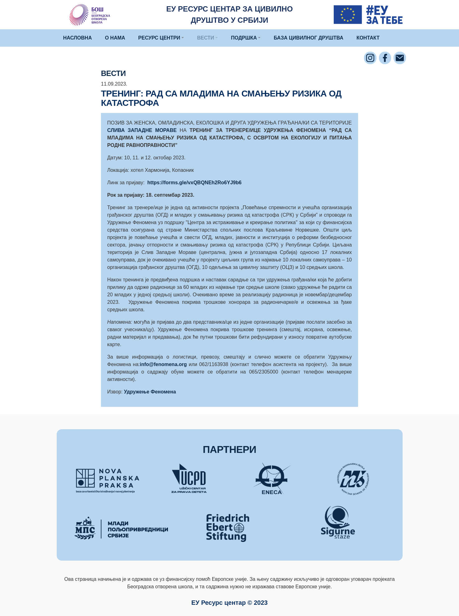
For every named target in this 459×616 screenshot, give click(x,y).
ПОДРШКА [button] (244, 37)
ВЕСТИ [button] (205, 37)
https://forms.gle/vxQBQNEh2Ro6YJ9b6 (194, 182)
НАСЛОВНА (77, 37)
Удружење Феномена (150, 391)
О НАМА (115, 37)
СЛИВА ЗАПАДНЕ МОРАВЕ (142, 130)
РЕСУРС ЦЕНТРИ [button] (159, 37)
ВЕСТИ (113, 73)
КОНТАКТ (368, 37)
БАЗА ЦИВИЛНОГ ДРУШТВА (308, 37)
